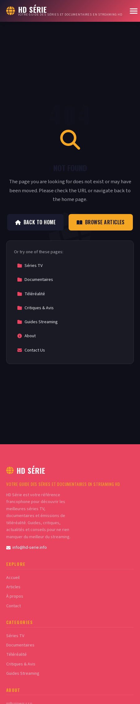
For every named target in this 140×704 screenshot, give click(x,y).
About (26, 336)
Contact (13, 606)
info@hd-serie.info (26, 547)
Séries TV (30, 265)
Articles (13, 587)
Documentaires (35, 279)
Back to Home (35, 222)
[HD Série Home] (64, 11)
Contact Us (31, 350)
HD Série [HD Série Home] (25, 470)
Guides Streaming (37, 322)
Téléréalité (31, 294)
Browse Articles (101, 222)
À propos (14, 596)
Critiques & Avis (35, 308)
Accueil (13, 578)
